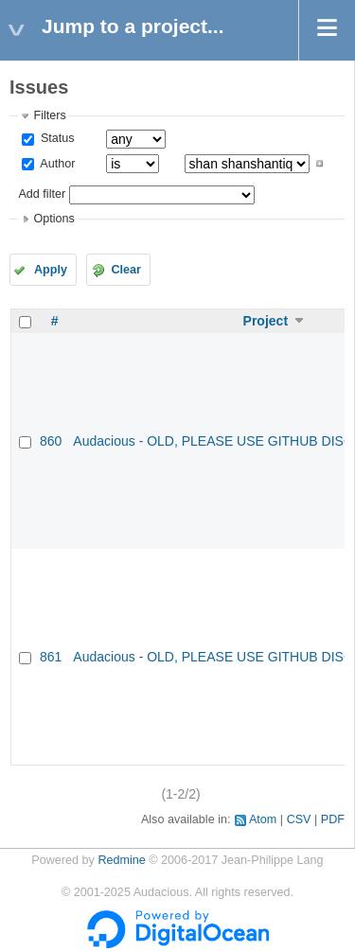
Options (53, 218)
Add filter (41, 194)
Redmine (121, 860)
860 (51, 441)
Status (55, 138)
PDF (333, 819)
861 (51, 656)
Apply (50, 269)
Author (56, 163)
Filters (49, 115)
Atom (262, 819)
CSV (299, 819)
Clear (126, 269)
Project (265, 320)
